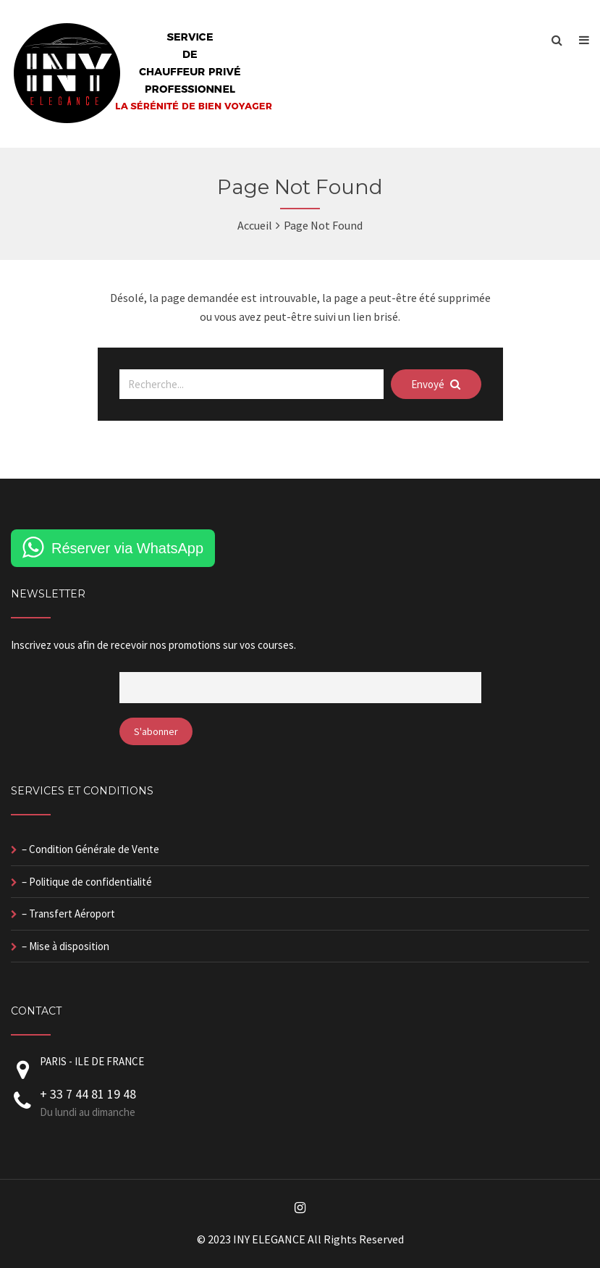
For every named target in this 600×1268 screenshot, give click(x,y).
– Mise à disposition (65, 946)
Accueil (254, 225)
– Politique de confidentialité (87, 882)
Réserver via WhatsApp (127, 548)
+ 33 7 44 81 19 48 (88, 1094)
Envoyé (435, 384)
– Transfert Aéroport (68, 913)
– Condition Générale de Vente (90, 849)
